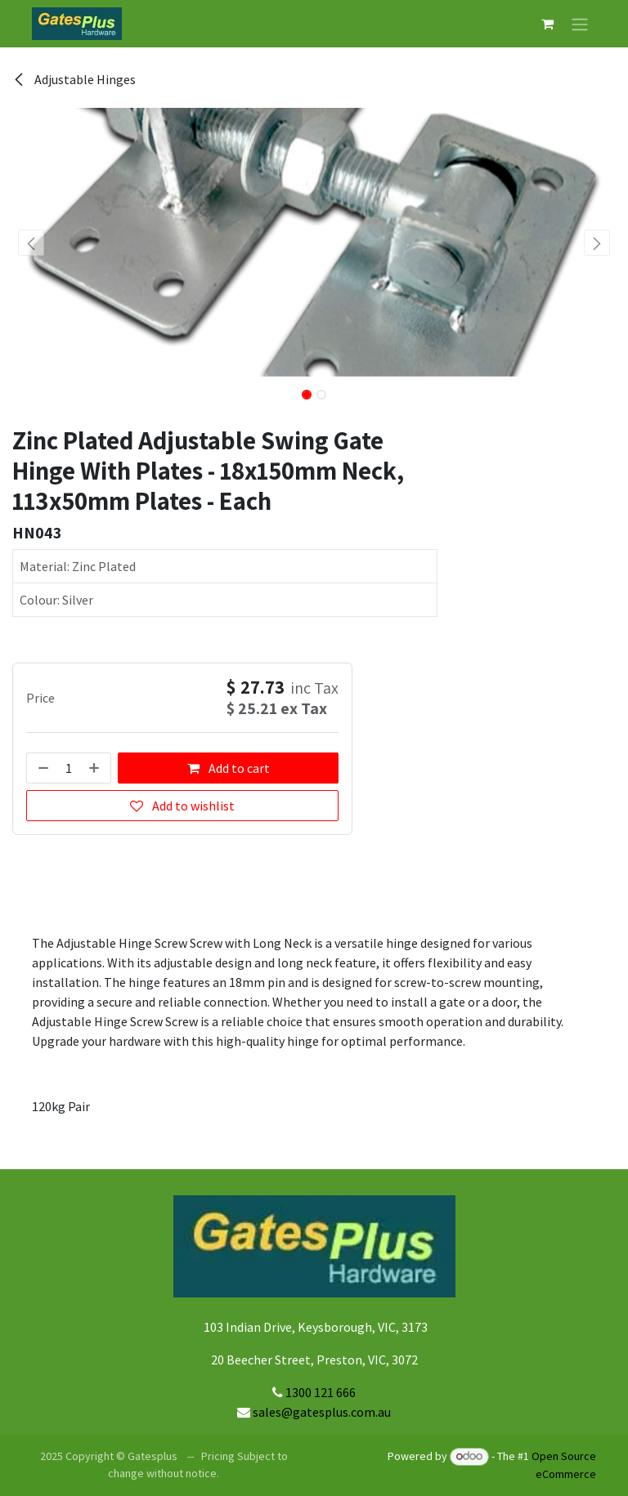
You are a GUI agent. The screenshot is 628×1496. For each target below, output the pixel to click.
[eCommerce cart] (547, 23)
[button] (31, 243)
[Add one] (95, 768)
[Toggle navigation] (579, 24)
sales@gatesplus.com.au (322, 1412)
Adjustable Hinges (74, 79)
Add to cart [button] (228, 768)
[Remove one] (41, 768)
